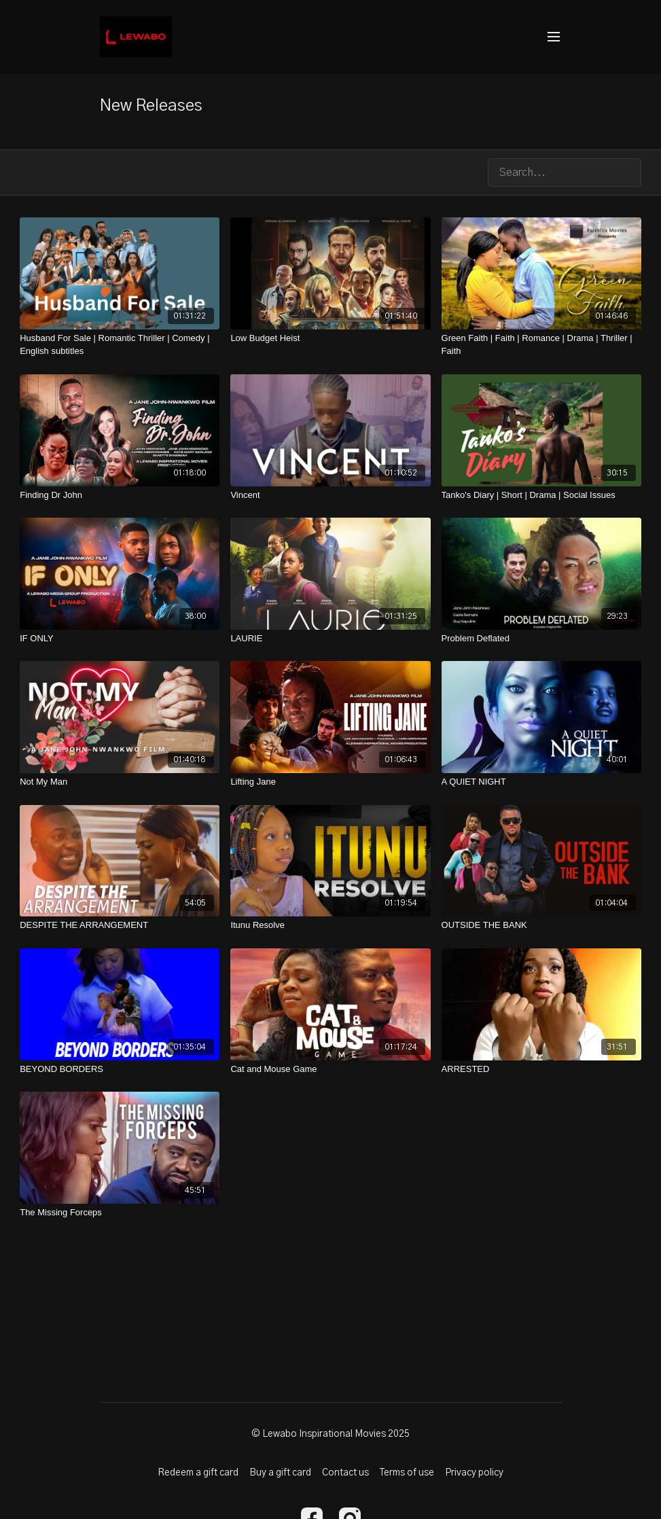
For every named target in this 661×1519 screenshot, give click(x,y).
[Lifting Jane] (330, 782)
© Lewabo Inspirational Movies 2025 (330, 1434)
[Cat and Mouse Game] (330, 1069)
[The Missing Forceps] (119, 1212)
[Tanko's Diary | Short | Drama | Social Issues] (541, 495)
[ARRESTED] (541, 1069)
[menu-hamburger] (554, 37)
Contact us (345, 1473)
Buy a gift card (280, 1473)
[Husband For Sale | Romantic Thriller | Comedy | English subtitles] (119, 345)
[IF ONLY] (119, 638)
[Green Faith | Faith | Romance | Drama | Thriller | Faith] (541, 345)
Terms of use (407, 1473)
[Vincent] (330, 495)
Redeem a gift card (198, 1473)
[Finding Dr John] (119, 495)
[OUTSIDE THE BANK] (541, 925)
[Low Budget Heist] (330, 338)
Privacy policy (474, 1473)
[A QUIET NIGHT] (541, 782)
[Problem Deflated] (541, 638)
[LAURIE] (330, 638)
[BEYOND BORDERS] (119, 1069)
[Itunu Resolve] (330, 925)
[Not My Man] (119, 782)
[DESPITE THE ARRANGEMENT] (119, 925)
